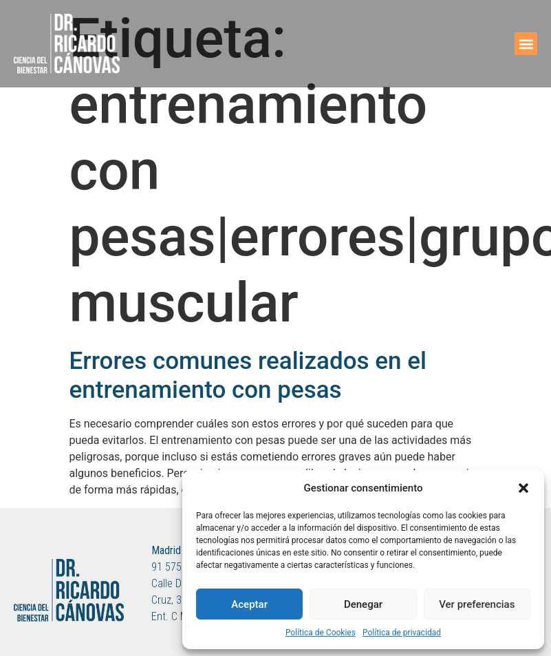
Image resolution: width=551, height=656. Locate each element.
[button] (523, 488)
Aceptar (249, 604)
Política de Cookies (320, 632)
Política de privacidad (402, 632)
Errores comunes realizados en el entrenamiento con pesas (247, 375)
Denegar (363, 604)
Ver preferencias (477, 604)
